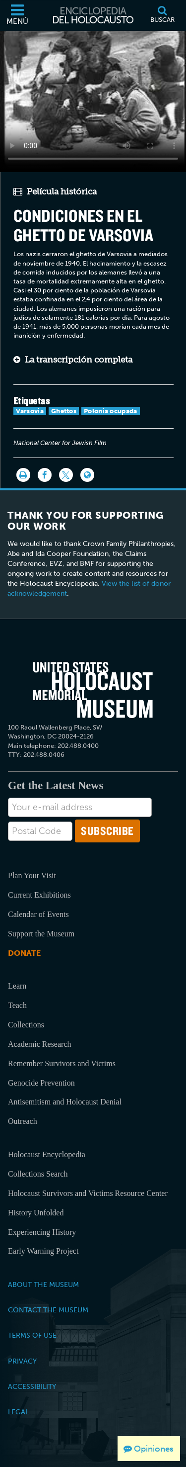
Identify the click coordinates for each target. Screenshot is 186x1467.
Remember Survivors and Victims (62, 1063)
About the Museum (43, 1284)
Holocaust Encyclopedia (46, 1154)
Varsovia (30, 411)
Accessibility (32, 1386)
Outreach (22, 1121)
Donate (24, 953)
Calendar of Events (38, 914)
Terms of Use (32, 1335)
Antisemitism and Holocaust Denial (65, 1102)
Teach (17, 1005)
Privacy (22, 1361)
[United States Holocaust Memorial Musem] (92, 690)
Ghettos (63, 411)
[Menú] (17, 15)
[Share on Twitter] (66, 475)
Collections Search (37, 1174)
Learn (17, 986)
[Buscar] (162, 15)
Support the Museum (41, 933)
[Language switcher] (87, 475)
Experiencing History (42, 1232)
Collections (26, 1024)
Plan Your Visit (32, 875)
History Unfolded (35, 1212)
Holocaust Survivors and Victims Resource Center (88, 1193)
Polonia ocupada (110, 411)
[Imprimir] (23, 475)
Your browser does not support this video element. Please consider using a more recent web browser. (93, 100)
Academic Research (39, 1044)
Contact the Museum (48, 1309)
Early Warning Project (43, 1251)
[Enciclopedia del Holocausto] (93, 15)
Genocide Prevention (41, 1083)
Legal (18, 1411)
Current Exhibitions (39, 895)
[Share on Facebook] (45, 475)
